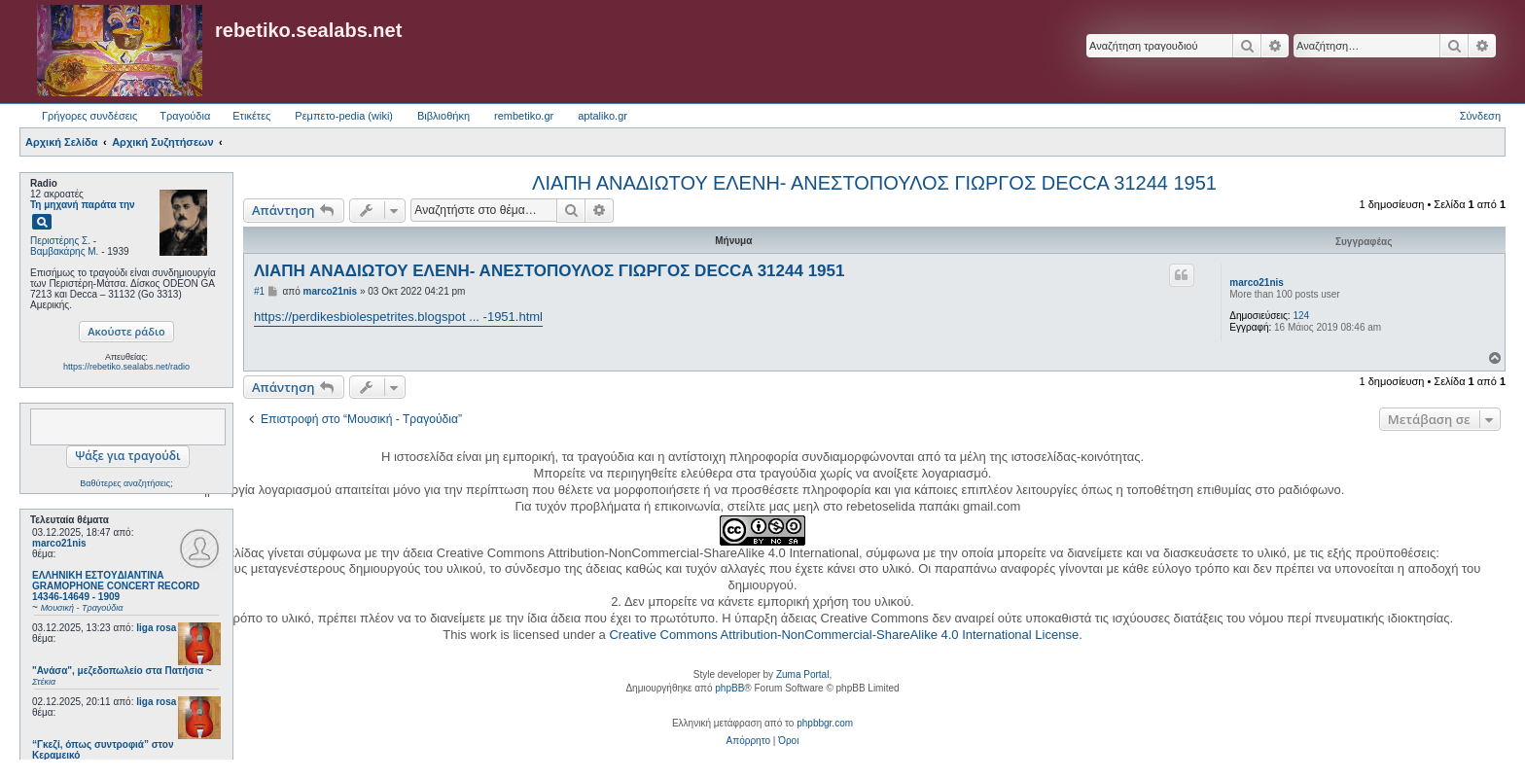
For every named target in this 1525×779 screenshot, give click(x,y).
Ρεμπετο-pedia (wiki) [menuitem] (344, 116)
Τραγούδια (185, 116)
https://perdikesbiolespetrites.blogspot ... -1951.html (398, 316)
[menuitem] (748, 741)
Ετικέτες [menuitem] (251, 116)
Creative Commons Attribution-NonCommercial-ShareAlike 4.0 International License (844, 634)
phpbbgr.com (825, 723)
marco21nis (59, 543)
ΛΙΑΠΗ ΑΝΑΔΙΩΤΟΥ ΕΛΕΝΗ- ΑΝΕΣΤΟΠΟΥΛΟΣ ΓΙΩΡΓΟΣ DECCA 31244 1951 (874, 183)
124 (1301, 315)
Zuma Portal (802, 674)
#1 (259, 291)
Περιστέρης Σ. (60, 240)
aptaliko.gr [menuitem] (602, 116)
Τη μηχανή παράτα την (82, 204)
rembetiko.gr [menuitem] (523, 116)
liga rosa (156, 627)
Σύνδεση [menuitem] (1480, 116)
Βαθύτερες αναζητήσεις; (126, 483)
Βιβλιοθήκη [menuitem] (443, 116)
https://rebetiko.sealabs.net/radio (126, 367)
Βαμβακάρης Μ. (64, 251)
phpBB (729, 688)
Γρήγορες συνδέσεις (89, 116)
